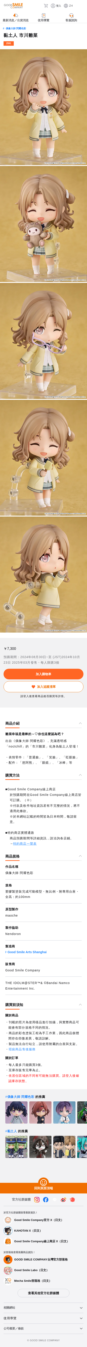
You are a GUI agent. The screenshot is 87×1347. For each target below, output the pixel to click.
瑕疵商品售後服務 (22, 1049)
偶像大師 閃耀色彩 (16, 28)
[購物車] (46, 6)
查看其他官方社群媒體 (43, 1293)
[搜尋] (39, 6)
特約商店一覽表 (25, 843)
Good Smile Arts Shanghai (27, 952)
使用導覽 (10, 1318)
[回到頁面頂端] (43, 1182)
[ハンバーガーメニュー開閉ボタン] (80, 5)
